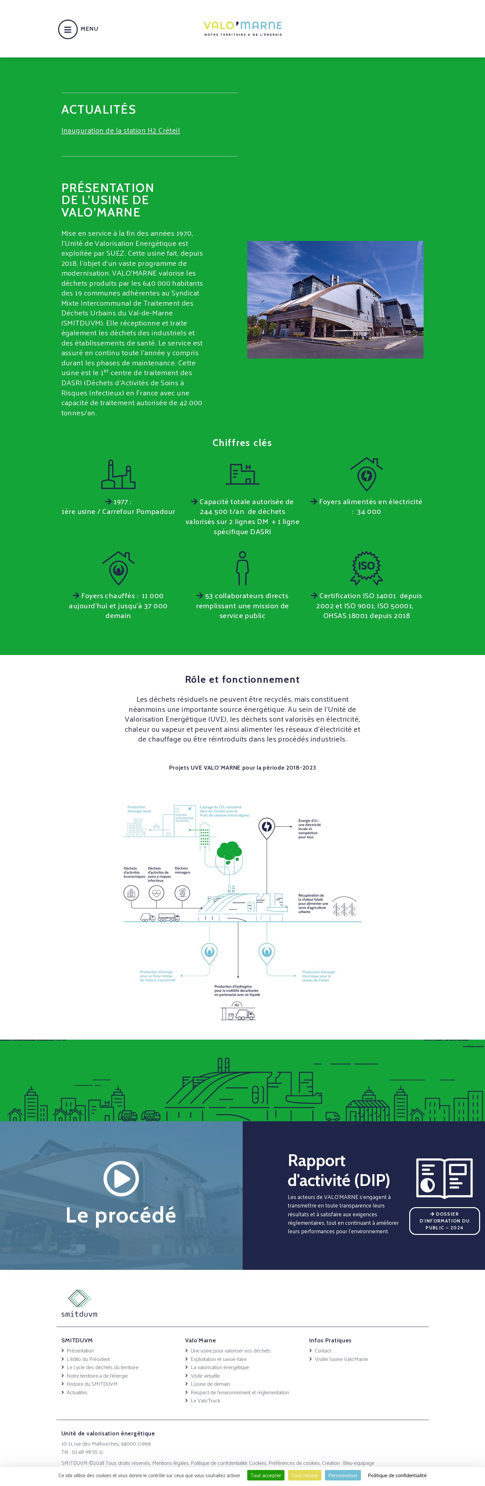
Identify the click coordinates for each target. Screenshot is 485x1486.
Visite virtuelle (205, 1375)
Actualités (77, 1392)
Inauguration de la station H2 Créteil (120, 129)
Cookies (258, 1462)
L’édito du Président (88, 1359)
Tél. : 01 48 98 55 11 (82, 1451)
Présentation (80, 1350)
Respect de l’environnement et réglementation (240, 1392)
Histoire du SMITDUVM (92, 1383)
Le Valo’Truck (205, 1400)
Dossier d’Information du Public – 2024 (445, 1221)
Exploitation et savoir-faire (219, 1359)
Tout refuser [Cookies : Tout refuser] (304, 1475)
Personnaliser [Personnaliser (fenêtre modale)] (343, 1475)
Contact (323, 1350)
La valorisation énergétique (220, 1367)
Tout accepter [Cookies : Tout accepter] (266, 1475)
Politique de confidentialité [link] (397, 1475)
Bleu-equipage (358, 1462)
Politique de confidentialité (219, 1462)
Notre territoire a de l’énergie (97, 1375)
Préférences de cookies (294, 1462)
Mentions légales (170, 1462)
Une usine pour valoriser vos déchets (231, 1350)
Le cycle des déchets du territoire (102, 1367)
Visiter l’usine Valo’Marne (341, 1359)
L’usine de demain (210, 1383)
